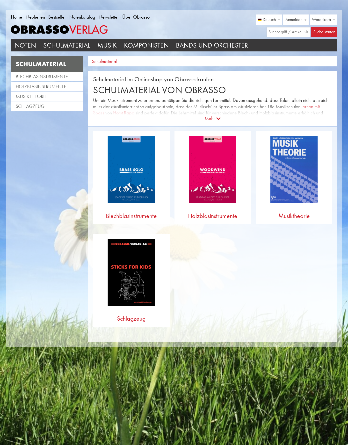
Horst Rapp (123, 113)
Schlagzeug (30, 106)
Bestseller (57, 16)
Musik (107, 45)
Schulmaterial (66, 45)
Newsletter (109, 16)
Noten (25, 45)
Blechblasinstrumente (42, 76)
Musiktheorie (31, 96)
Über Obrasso (136, 16)
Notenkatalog (82, 16)
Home (16, 16)
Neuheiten (35, 16)
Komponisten (146, 45)
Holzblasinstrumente (41, 86)
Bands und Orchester (212, 45)
